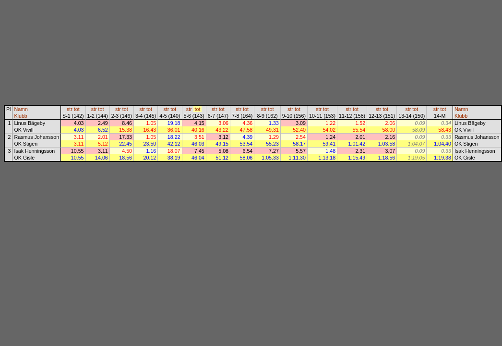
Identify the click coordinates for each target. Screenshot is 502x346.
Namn (20, 109)
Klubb (20, 116)
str (69, 109)
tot (77, 109)
